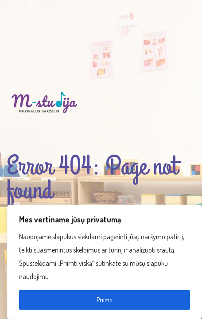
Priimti (105, 299)
